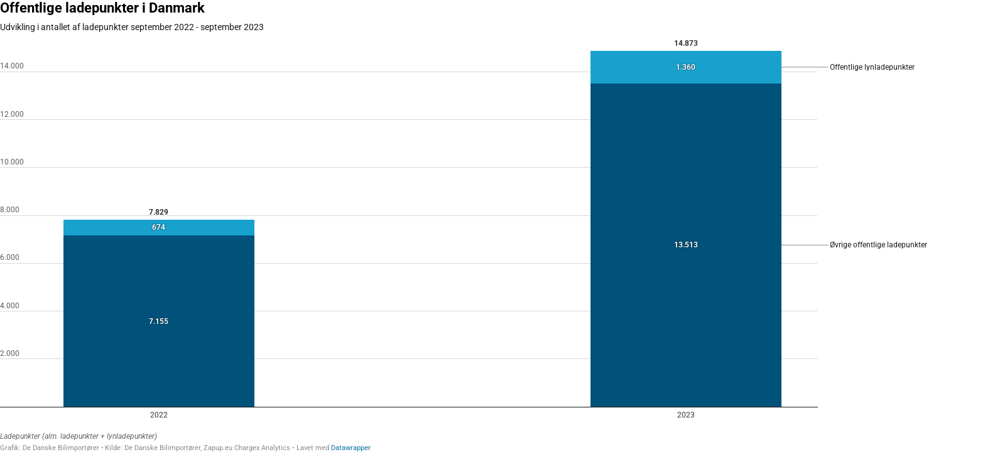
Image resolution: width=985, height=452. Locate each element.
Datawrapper (351, 448)
